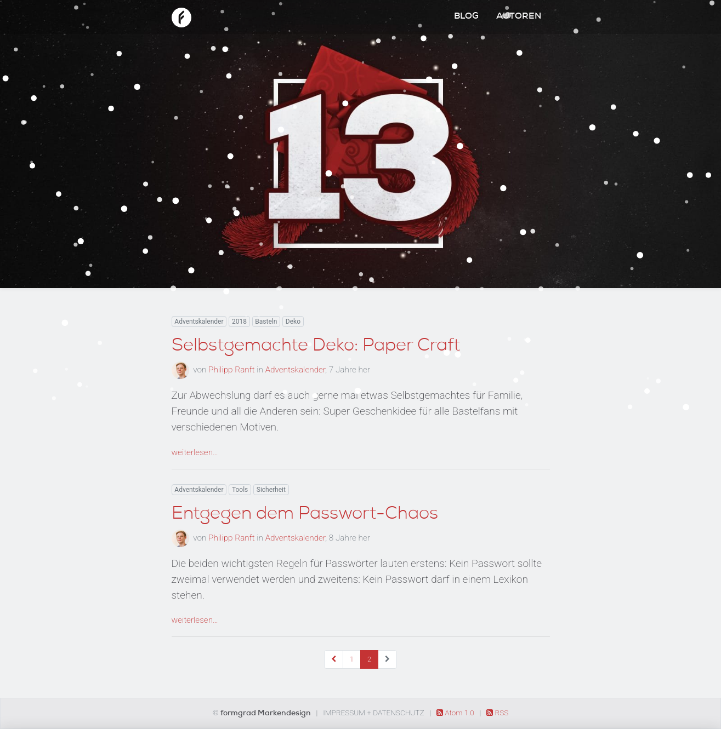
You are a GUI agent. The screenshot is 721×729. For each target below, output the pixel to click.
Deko (293, 321)
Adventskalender (198, 321)
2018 (239, 321)
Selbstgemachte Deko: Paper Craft (316, 346)
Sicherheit (271, 489)
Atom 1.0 (456, 712)
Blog (466, 17)
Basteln (266, 321)
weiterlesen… (195, 452)
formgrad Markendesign (266, 713)
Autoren (518, 17)
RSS (497, 712)
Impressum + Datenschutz (373, 712)
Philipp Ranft (231, 370)
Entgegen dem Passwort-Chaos (305, 515)
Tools (240, 489)
